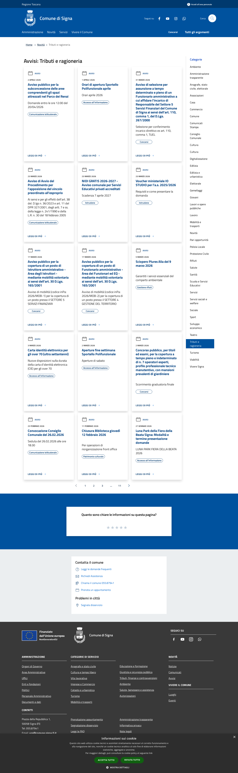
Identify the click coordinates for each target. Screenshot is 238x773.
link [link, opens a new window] (151, 753)
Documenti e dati (31, 702)
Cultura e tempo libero (83, 672)
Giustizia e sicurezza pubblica (136, 672)
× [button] (234, 737)
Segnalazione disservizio (84, 725)
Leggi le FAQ (78, 731)
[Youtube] (166, 18)
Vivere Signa (197, 366)
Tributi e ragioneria (195, 344)
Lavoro (194, 215)
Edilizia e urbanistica (196, 175)
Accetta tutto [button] (106, 760)
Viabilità (194, 360)
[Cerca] (212, 18)
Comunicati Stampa (196, 125)
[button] (119, 767)
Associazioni (197, 95)
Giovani (194, 197)
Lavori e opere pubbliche (198, 206)
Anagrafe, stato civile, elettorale (199, 87)
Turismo (194, 353)
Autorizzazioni (128, 696)
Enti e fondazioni (31, 684)
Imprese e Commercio (83, 684)
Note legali (126, 731)
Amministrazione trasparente (199, 76)
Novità (41, 45)
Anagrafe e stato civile (83, 666)
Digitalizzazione (198, 159)
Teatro (193, 335)
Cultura (194, 145)
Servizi (194, 292)
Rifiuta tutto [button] (132, 759)
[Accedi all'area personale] (199, 4)
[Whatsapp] (182, 18)
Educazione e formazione (134, 666)
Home (29, 45)
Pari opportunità (199, 240)
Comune (194, 116)
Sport (193, 317)
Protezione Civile (199, 254)
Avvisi (34, 73)
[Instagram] (174, 18)
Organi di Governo (32, 666)
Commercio (196, 109)
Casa (192, 102)
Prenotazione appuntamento (87, 719)
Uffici (25, 678)
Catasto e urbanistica (83, 690)
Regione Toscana (31, 4)
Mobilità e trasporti (195, 224)
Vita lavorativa (79, 678)
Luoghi (172, 695)
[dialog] (119, 753)
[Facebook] (158, 18)
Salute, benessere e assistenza (137, 690)
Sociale (194, 310)
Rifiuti (193, 261)
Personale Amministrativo (36, 696)
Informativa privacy (130, 725)
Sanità (193, 274)
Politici (25, 690)
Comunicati (175, 672)
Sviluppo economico (196, 326)
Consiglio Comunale (195, 136)
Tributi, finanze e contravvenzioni (138, 678)
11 (119, 486)
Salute (193, 268)
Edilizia (194, 166)
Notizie (173, 666)
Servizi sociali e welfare (198, 301)
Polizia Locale (197, 247)
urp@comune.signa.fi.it (43, 733)
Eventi (172, 700)
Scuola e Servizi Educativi (199, 283)
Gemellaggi (196, 190)
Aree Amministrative (33, 672)
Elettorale (195, 183)
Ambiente (195, 67)
